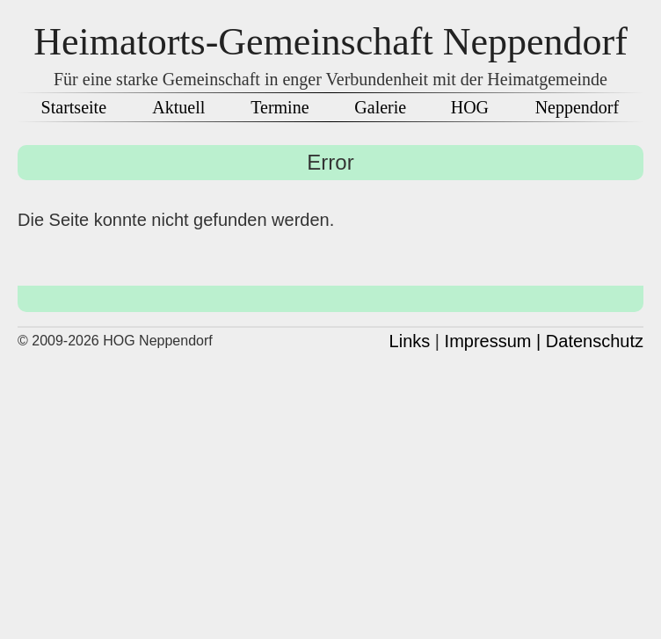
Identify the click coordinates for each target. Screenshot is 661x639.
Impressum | (493, 341)
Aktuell (178, 107)
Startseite (73, 107)
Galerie (380, 107)
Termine (280, 107)
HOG (470, 107)
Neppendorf (577, 107)
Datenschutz (594, 341)
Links (410, 341)
